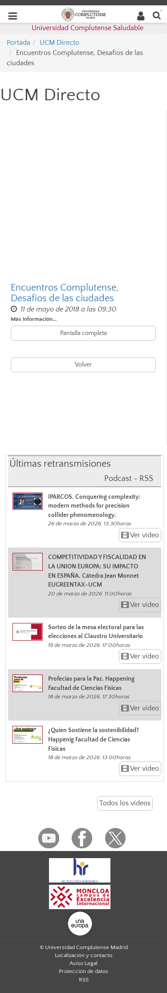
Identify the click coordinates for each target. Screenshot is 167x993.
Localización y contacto (83, 955)
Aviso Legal (83, 963)
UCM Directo (59, 43)
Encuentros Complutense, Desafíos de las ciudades (64, 293)
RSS (84, 980)
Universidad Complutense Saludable (87, 28)
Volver (83, 364)
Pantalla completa (83, 333)
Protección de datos (83, 971)
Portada (18, 43)
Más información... (34, 319)
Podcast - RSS (128, 478)
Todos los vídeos (125, 803)
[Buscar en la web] (157, 15)
